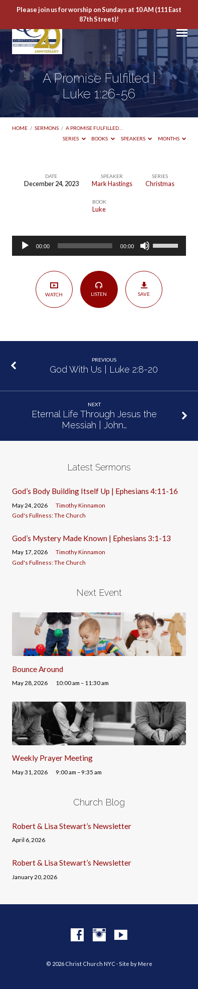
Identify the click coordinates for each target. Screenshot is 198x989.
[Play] (25, 246)
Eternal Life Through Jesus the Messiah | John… (94, 419)
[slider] (85, 245)
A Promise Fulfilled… (94, 128)
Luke (99, 209)
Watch (54, 289)
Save (144, 288)
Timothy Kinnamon (80, 505)
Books (103, 138)
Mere (145, 963)
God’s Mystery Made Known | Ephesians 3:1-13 (91, 538)
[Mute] (145, 246)
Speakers (136, 138)
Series (74, 138)
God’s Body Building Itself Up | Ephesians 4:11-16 (95, 491)
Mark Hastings (112, 184)
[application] (99, 246)
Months (172, 138)
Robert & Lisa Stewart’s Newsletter (71, 826)
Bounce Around (37, 669)
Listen (99, 289)
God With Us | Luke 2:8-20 (104, 369)
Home (20, 128)
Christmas (159, 184)
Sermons (47, 128)
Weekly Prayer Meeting (52, 757)
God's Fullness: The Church (49, 515)
